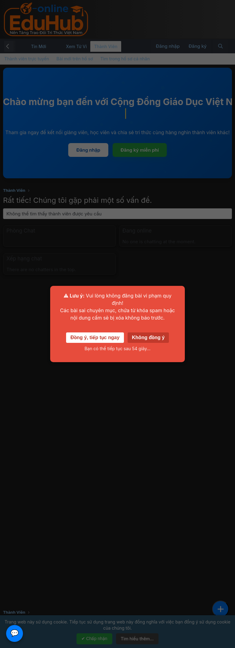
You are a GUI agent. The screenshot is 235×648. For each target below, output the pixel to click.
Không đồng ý (148, 337)
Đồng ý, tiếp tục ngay (94, 337)
